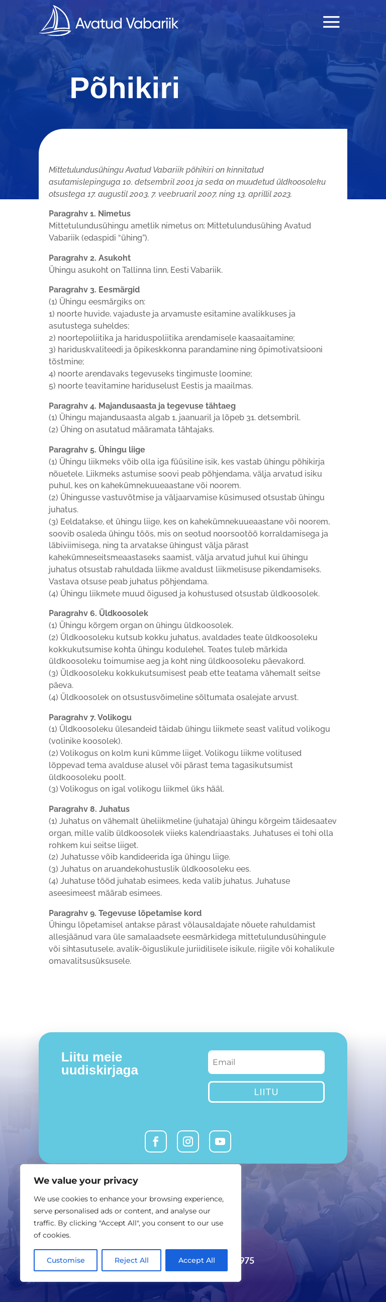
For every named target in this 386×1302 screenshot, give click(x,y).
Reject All (132, 1260)
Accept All (196, 1260)
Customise (66, 1260)
